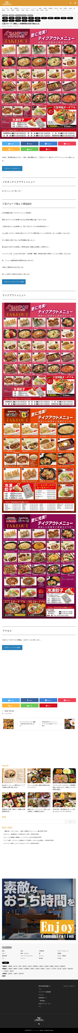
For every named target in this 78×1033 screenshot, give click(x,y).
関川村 (25, 966)
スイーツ (23, 958)
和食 (3, 951)
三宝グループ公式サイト (12, 168)
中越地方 (4, 968)
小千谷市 (18, 20)
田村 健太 (11, 711)
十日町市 (6, 971)
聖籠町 (10, 966)
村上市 (24, 18)
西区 (38, 20)
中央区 (44, 18)
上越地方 (4, 973)
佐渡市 (4, 976)
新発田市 (18, 18)
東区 (12, 20)
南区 (25, 20)
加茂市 (37, 968)
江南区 (11, 18)
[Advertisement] (39, 678)
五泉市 (37, 18)
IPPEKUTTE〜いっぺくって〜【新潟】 (35, 1030)
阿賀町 (52, 966)
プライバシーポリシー (69, 986)
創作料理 (4, 956)
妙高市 (10, 973)
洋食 (5, 15)
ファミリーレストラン (21, 15)
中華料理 (12, 15)
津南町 (10, 968)
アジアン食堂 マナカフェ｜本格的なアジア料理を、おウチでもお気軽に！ (24, 840)
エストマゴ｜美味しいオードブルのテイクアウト (16, 843)
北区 (57, 18)
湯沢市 (12, 971)
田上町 (59, 968)
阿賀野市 (51, 18)
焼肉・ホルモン (25, 953)
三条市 (5, 20)
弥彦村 (46, 966)
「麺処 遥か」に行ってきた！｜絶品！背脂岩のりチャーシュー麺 (21, 831)
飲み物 (41, 958)
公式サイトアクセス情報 (12, 647)
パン (3, 958)
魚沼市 (31, 20)
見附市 (42, 968)
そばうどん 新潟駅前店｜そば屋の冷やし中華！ (16, 834)
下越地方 (4, 966)
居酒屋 (59, 953)
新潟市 (57, 966)
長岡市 (63, 18)
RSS (39, 1023)
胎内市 (41, 966)
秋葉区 (70, 18)
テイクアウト (8, 713)
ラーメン (30, 15)
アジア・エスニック (62, 951)
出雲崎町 (26, 968)
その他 (59, 958)
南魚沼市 (70, 968)
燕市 (31, 18)
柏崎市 (15, 968)
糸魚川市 (21, 973)
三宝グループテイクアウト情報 (14, 282)
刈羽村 (20, 968)
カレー (4, 953)
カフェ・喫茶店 (61, 956)
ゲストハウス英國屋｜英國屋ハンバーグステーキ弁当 (18, 837)
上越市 (5, 18)
